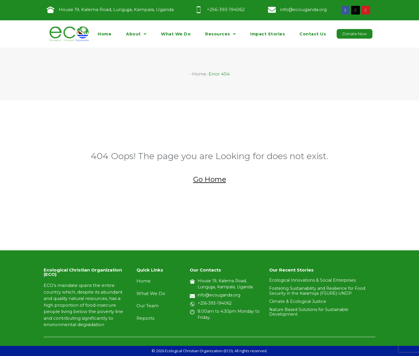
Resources (220, 34)
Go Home (209, 179)
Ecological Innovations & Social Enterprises (312, 280)
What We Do (176, 34)
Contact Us (312, 34)
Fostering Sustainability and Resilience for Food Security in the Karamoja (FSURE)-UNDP (317, 291)
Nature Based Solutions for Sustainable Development (308, 312)
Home (104, 34)
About (136, 34)
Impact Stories (267, 34)
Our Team (147, 305)
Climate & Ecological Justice (297, 301)
